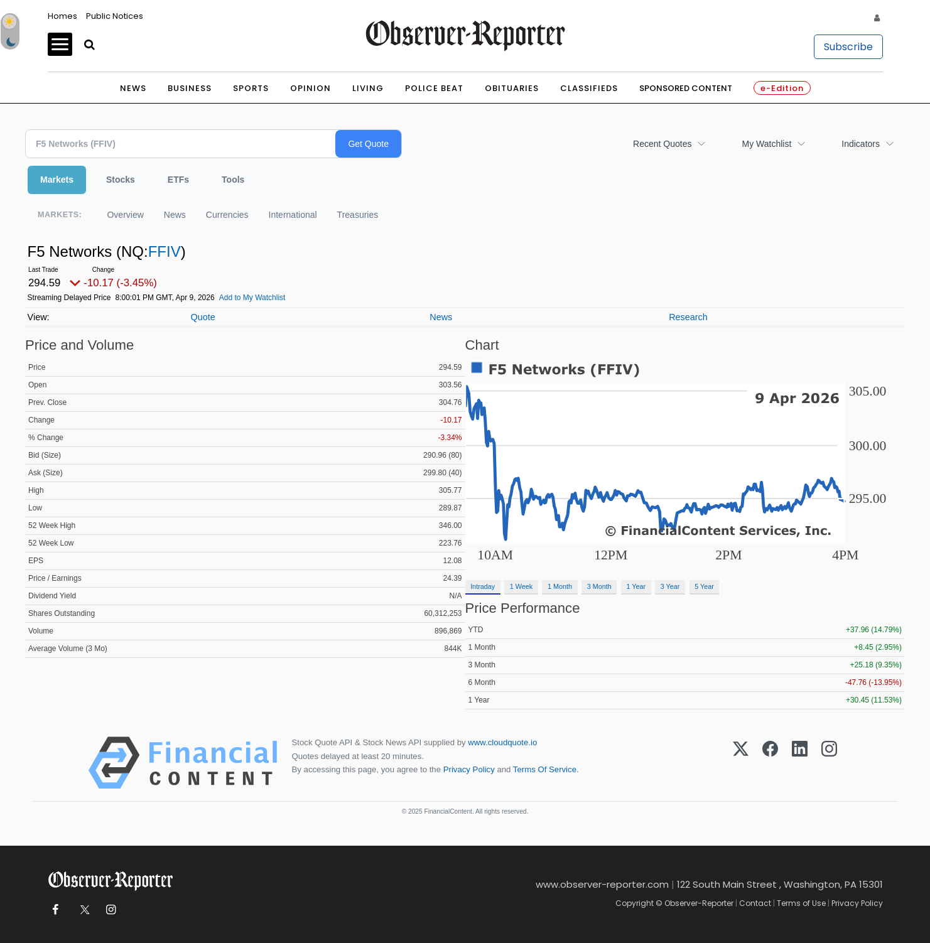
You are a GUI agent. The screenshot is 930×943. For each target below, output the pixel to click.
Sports (251, 88)
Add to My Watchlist (252, 297)
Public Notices (114, 16)
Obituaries (512, 88)
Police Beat (434, 88)
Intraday (482, 586)
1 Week (521, 586)
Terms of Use (801, 903)
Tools (233, 180)
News (133, 88)
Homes (62, 16)
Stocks (120, 180)
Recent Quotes (662, 144)
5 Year (704, 586)
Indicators (860, 144)
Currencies (227, 215)
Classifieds (589, 88)
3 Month (599, 586)
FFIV (164, 251)
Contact (755, 903)
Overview (125, 215)
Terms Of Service (544, 769)
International (293, 215)
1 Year (636, 586)
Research (688, 317)
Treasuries (358, 215)
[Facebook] (770, 763)
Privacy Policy (469, 769)
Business (190, 88)
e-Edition (782, 88)
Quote (202, 317)
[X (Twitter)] (741, 763)
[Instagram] (829, 763)
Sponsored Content (685, 88)
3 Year (670, 586)
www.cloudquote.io (502, 742)
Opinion (310, 88)
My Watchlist (766, 144)
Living (368, 88)
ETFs (178, 180)
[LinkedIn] (800, 763)
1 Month (560, 586)
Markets (56, 180)
